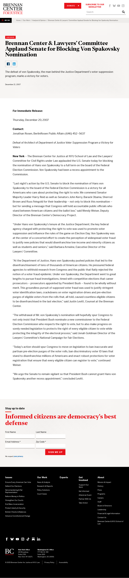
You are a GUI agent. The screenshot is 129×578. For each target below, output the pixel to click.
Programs (101, 494)
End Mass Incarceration (14, 504)
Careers (101, 498)
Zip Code (40, 441)
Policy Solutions (43, 490)
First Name (10, 432)
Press (100, 490)
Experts (64, 477)
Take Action (83, 503)
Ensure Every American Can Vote (18, 482)
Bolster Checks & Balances (15, 512)
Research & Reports (45, 486)
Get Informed (84, 491)
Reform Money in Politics (14, 496)
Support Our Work (84, 486)
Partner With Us (85, 499)
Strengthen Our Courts (14, 500)
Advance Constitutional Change (17, 516)
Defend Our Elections (13, 486)
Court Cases (42, 494)
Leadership (102, 510)
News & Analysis (43, 482)
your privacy (18, 456)
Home (18, 20)
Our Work (26, 20)
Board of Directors (105, 506)
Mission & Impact (104, 482)
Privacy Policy (49, 562)
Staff (99, 502)
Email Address (12, 441)
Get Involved (83, 478)
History (100, 486)
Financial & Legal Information (109, 513)
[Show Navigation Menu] (6, 20)
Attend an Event (85, 495)
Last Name (41, 432)
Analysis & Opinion (39, 20)
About (101, 477)
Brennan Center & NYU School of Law (110, 522)
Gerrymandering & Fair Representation (14, 491)
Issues (8, 477)
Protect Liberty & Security (15, 508)
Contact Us (102, 517)
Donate (73, 6)
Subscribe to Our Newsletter (95, 5)
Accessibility (63, 562)
